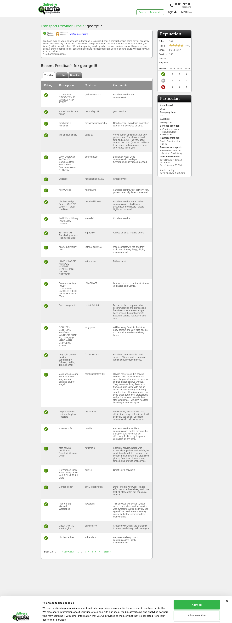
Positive (48, 75)
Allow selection (196, 591)
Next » (107, 551)
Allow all (197, 580)
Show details (169, 616)
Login (171, 12)
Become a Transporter (150, 12)
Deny (197, 601)
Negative (75, 75)
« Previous (68, 551)
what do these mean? (78, 34)
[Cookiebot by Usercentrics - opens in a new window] (21, 616)
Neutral (62, 75)
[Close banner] (227, 577)
